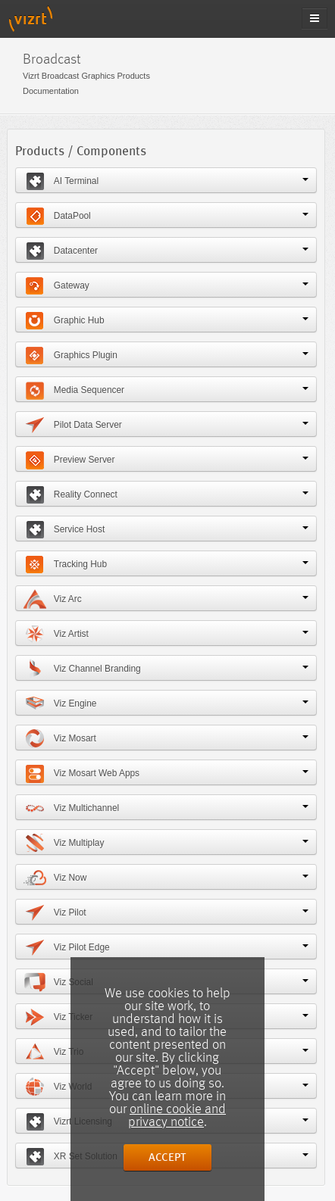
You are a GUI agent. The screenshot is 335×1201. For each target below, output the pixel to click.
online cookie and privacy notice (177, 1116)
